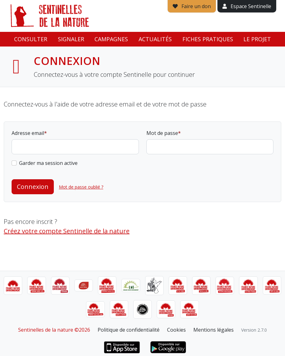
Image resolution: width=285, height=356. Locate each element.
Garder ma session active (48, 163)
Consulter (30, 39)
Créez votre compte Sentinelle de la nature (67, 231)
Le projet (257, 39)
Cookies (176, 329)
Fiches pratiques (207, 39)
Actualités (155, 39)
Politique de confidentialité (129, 329)
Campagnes (111, 39)
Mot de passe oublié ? (81, 187)
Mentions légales (213, 329)
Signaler (71, 39)
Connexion (32, 186)
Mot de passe (162, 133)
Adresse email (28, 133)
